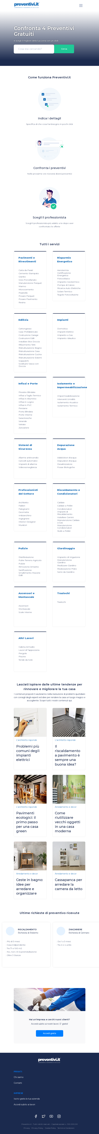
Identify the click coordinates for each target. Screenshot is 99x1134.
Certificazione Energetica (64, 274)
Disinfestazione (26, 557)
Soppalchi (24, 361)
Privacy (27, 1128)
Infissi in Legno (26, 402)
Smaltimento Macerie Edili (29, 574)
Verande (23, 421)
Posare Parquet (26, 296)
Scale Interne (25, 612)
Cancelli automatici (28, 460)
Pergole (23, 653)
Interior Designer (27, 521)
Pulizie (22, 563)
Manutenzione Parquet (30, 283)
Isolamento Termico (67, 405)
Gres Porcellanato (28, 280)
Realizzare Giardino (66, 565)
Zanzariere (24, 427)
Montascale (24, 609)
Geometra (24, 512)
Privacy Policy (38, 1128)
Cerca (64, 49)
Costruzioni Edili (26, 338)
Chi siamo (18, 1077)
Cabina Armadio (27, 647)
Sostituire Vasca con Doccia (29, 364)
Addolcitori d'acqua (66, 457)
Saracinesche (25, 418)
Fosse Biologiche (66, 467)
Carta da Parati (26, 270)
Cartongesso (25, 328)
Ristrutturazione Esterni (30, 357)
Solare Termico (64, 291)
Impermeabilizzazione (68, 396)
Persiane (23, 408)
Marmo (22, 286)
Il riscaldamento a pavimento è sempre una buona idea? (67, 755)
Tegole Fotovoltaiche (67, 294)
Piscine (22, 656)
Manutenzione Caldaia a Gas (68, 521)
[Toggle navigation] (81, 5)
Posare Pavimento (28, 299)
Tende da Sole (26, 660)
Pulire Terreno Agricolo (30, 560)
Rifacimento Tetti (27, 344)
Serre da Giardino (66, 572)
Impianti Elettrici (65, 331)
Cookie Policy (50, 1128)
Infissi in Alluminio (27, 398)
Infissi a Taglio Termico (30, 395)
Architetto (24, 502)
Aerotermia (63, 270)
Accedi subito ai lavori (24, 1104)
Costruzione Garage (28, 335)
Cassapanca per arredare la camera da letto (69, 884)
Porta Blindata (26, 411)
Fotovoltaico (63, 278)
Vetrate (22, 424)
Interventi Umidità (66, 399)
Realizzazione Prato (67, 569)
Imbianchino (25, 515)
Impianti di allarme (28, 464)
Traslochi (61, 602)
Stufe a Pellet (63, 531)
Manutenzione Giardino (64, 561)
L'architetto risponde (26, 740)
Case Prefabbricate (28, 331)
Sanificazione (25, 570)
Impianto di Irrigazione (68, 557)
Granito (22, 276)
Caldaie (60, 502)
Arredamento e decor (66, 807)
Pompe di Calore (66, 285)
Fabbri (22, 505)
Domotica (62, 328)
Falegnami (24, 509)
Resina (22, 302)
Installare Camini (65, 517)
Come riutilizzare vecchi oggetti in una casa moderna (67, 822)
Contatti (18, 1083)
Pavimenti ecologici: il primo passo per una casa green (27, 822)
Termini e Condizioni (65, 1128)
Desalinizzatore (64, 464)
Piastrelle (23, 293)
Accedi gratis (49, 1033)
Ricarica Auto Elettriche (69, 288)
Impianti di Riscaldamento (64, 512)
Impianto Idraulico (66, 338)
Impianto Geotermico (68, 282)
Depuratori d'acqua (66, 460)
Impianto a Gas (65, 335)
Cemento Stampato (29, 273)
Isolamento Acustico (67, 402)
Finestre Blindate (27, 392)
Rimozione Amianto (29, 566)
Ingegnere (24, 518)
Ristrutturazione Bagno (30, 348)
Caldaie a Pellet (64, 505)
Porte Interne (25, 414)
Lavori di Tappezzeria (29, 650)
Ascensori (23, 605)
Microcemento (26, 289)
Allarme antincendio (29, 457)
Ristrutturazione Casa (29, 351)
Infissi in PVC (25, 405)
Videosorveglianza (28, 467)
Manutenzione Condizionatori (64, 526)
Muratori (23, 525)
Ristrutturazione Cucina (30, 354)
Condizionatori (64, 509)
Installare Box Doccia (29, 341)
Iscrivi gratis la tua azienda (27, 1098)
